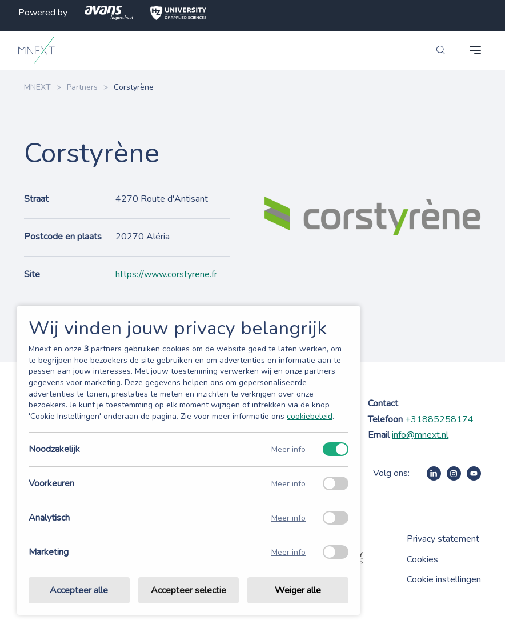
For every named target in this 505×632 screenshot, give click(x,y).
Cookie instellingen (444, 579)
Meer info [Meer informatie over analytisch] (288, 518)
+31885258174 (439, 419)
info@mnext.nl (420, 435)
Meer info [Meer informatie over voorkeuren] (288, 483)
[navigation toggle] (475, 50)
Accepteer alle (79, 590)
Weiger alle (298, 590)
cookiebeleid (309, 416)
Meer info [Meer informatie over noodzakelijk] (288, 449)
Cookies (422, 559)
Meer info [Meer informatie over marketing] (288, 552)
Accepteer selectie (188, 590)
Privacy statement (443, 539)
